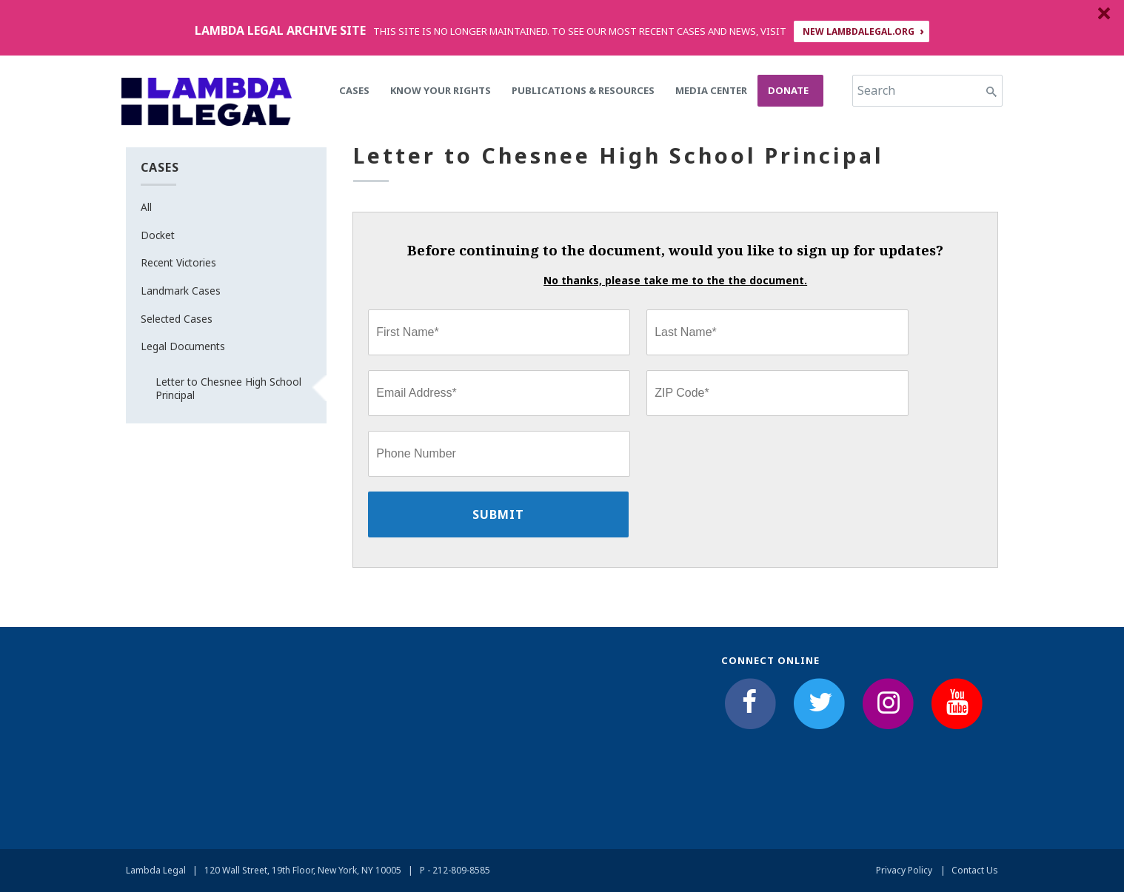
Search (876, 90)
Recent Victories (178, 262)
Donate (788, 90)
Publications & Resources (583, 90)
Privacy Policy (904, 870)
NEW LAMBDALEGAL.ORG (858, 31)
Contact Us (974, 870)
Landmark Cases (181, 291)
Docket (158, 235)
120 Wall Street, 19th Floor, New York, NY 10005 (302, 870)
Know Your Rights (440, 90)
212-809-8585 (461, 870)
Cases (354, 90)
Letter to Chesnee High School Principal (228, 388)
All (146, 207)
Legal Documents (183, 346)
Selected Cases (177, 319)
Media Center (711, 90)
